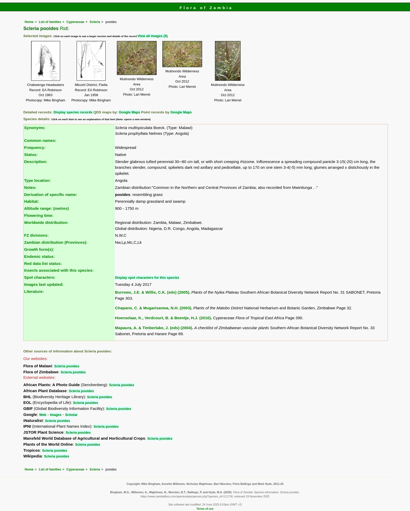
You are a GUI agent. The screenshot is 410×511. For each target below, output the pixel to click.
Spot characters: (39, 277)
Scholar (71, 415)
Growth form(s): (39, 249)
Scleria (95, 22)
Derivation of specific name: (50, 194)
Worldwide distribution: (46, 222)
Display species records (73, 112)
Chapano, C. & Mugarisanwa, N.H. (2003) (153, 308)
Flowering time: (38, 215)
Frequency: (34, 147)
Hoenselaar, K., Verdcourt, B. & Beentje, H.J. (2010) (163, 318)
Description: (35, 161)
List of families (50, 22)
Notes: (30, 187)
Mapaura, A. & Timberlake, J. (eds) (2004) (153, 328)
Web (42, 415)
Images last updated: (44, 284)
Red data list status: (43, 263)
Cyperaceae (75, 22)
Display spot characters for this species (147, 278)
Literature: (34, 291)
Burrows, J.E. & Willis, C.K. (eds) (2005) (152, 292)
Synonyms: (34, 127)
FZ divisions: (36, 235)
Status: (30, 154)
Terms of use (204, 508)
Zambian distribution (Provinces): (55, 242)
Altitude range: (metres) (46, 208)
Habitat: (31, 201)
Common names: (40, 140)
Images (56, 415)
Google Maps (129, 112)
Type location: (37, 180)
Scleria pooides (66, 366)
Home (29, 22)
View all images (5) (153, 36)
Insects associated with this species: (59, 270)
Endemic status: (39, 256)
